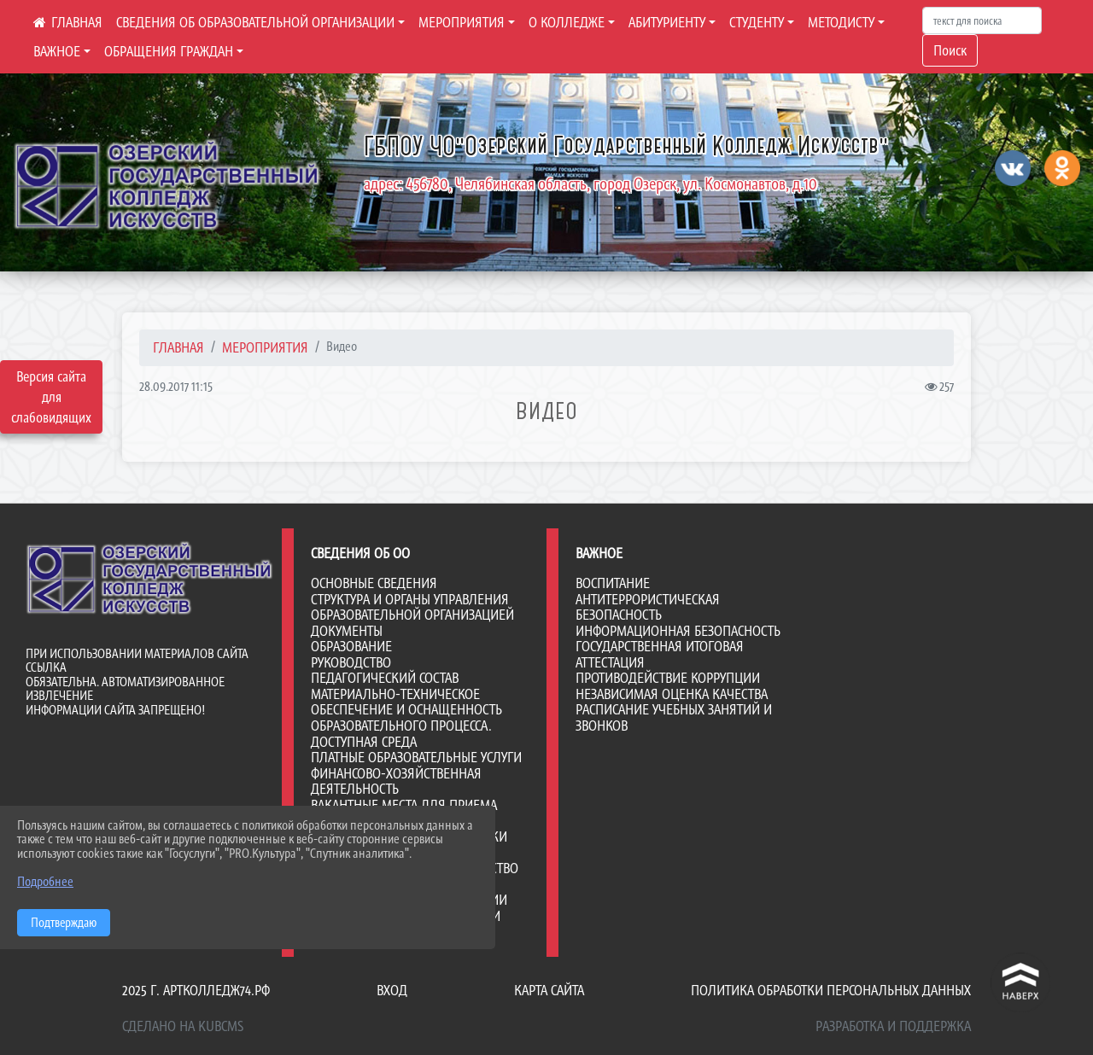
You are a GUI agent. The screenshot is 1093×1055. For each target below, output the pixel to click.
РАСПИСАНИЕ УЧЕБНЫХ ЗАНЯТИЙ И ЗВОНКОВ (674, 717)
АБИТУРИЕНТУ (666, 22)
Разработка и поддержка (893, 1026)
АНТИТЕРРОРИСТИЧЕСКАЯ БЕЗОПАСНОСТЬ (648, 607)
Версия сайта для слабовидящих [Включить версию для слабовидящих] (51, 397)
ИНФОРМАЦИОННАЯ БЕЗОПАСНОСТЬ (678, 630)
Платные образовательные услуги (416, 757)
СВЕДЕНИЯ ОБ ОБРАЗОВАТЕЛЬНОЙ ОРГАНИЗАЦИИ (255, 22)
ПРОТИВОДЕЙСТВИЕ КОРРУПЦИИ (668, 677)
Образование (351, 646)
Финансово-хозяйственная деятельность (396, 781)
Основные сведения (374, 583)
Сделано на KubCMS (182, 1026)
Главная (178, 347)
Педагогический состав (385, 677)
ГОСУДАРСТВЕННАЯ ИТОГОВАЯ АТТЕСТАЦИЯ (660, 654)
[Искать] (982, 20)
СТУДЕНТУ (756, 22)
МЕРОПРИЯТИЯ (461, 22)
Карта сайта (549, 990)
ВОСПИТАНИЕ (613, 583)
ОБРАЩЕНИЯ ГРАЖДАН (168, 51)
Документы (347, 630)
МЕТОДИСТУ (841, 22)
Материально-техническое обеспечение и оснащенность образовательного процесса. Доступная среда (406, 718)
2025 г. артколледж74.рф (196, 990)
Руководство (351, 662)
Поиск (950, 50)
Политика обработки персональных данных (831, 990)
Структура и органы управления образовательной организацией (412, 607)
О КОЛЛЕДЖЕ (567, 22)
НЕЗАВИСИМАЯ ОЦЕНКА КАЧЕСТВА (672, 694)
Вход (392, 990)
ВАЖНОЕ (56, 51)
